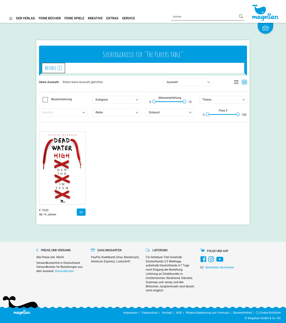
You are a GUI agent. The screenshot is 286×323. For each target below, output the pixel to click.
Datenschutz (152, 312)
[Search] (207, 16)
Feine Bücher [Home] (50, 18)
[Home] (10, 20)
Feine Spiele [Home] (74, 18)
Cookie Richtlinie (268, 312)
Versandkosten (64, 271)
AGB (181, 312)
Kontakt (169, 312)
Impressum (132, 312)
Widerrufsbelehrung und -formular (209, 312)
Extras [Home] (112, 18)
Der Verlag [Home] (25, 18)
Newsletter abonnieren (219, 267)
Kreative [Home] (95, 18)
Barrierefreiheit (244, 312)
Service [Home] (128, 18)
